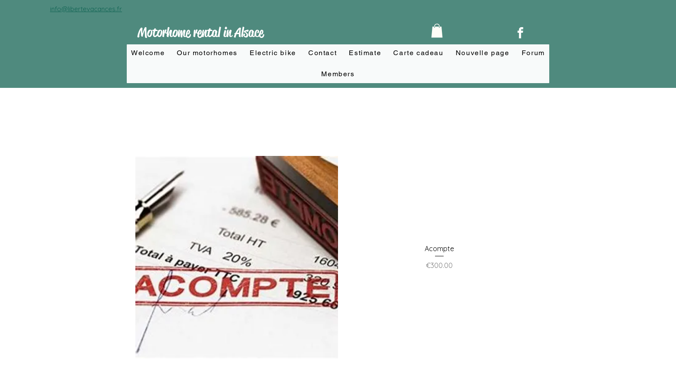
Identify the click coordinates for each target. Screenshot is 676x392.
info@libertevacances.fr (86, 9)
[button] (437, 30)
